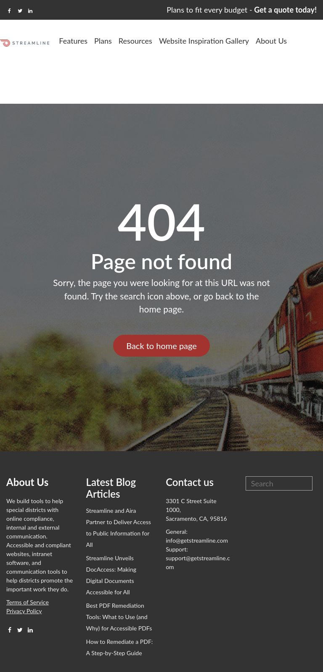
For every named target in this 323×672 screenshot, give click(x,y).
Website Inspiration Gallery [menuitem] (237, 40)
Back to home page (161, 304)
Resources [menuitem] (168, 40)
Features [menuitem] (106, 40)
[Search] (279, 441)
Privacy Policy (24, 568)
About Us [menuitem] (304, 40)
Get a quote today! (285, 9)
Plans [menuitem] (136, 40)
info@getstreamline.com (197, 498)
